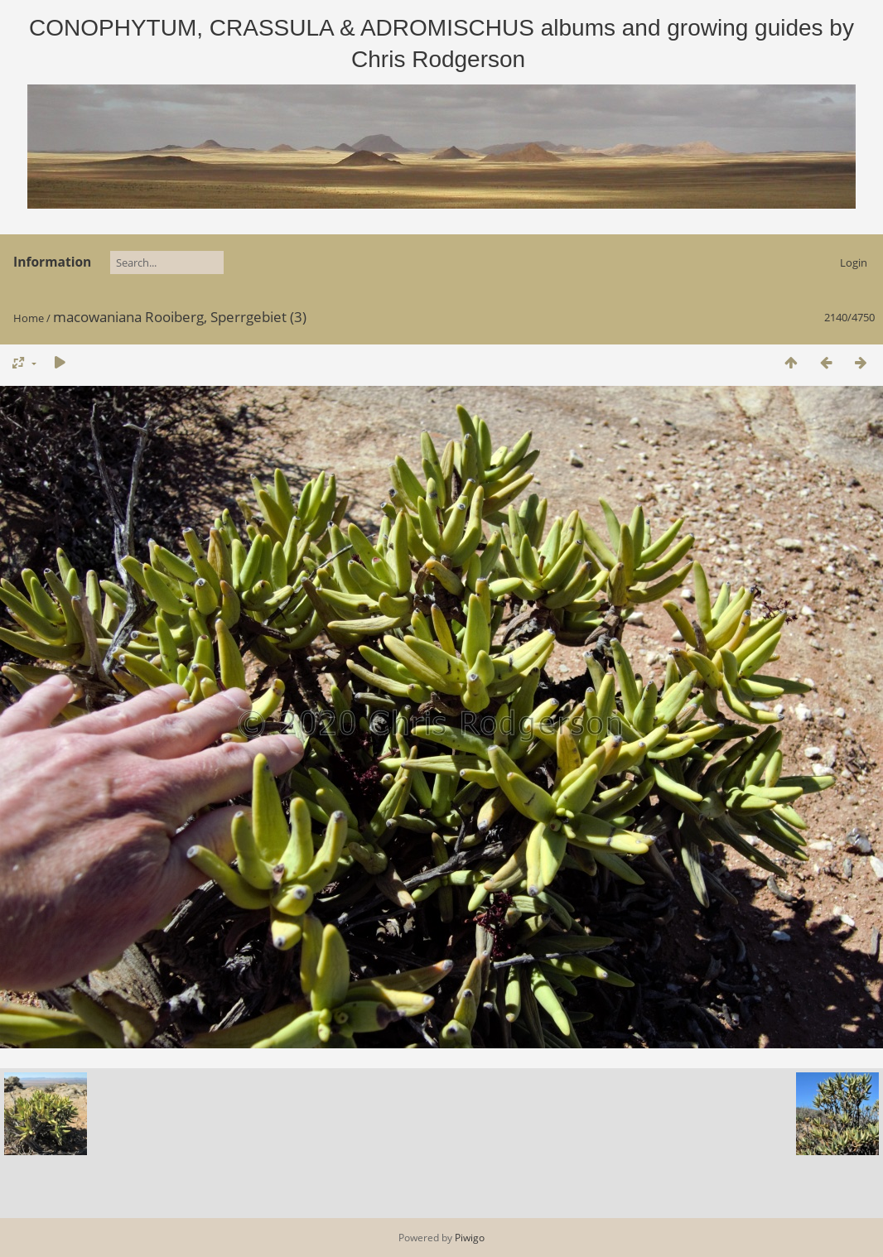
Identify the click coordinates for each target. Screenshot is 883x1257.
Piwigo (470, 1238)
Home (28, 318)
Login (853, 262)
